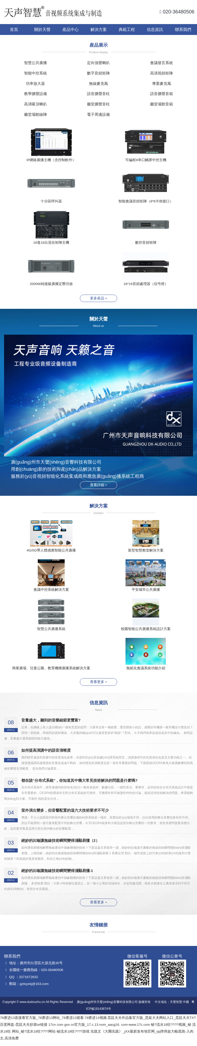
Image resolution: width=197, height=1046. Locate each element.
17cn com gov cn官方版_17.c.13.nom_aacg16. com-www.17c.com (99, 1029)
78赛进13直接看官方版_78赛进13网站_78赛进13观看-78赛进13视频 (53, 1022)
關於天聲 (42, 29)
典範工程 (127, 29)
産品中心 (70, 29)
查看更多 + (98, 686)
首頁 (14, 29)
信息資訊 (155, 29)
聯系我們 (183, 29)
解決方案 (99, 29)
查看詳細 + (98, 485)
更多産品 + (98, 298)
